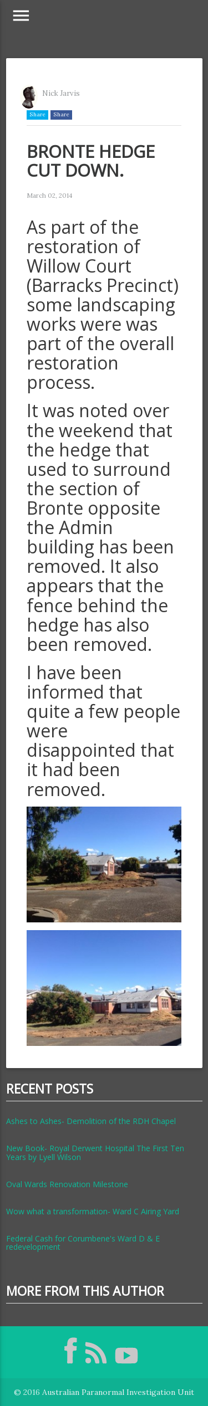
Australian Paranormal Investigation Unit (118, 1392)
